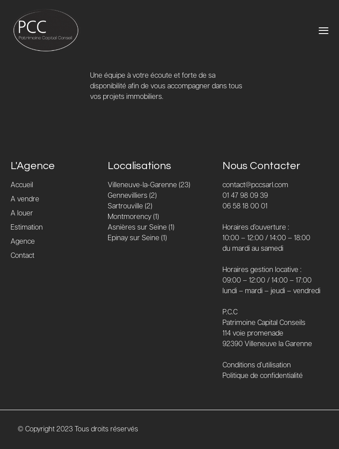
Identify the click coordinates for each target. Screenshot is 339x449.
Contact (22, 256)
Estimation (27, 227)
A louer (22, 213)
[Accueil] (46, 30)
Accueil (22, 185)
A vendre (25, 199)
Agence (23, 241)
